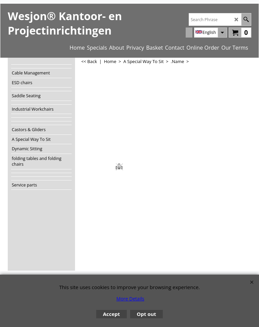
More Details (130, 298)
